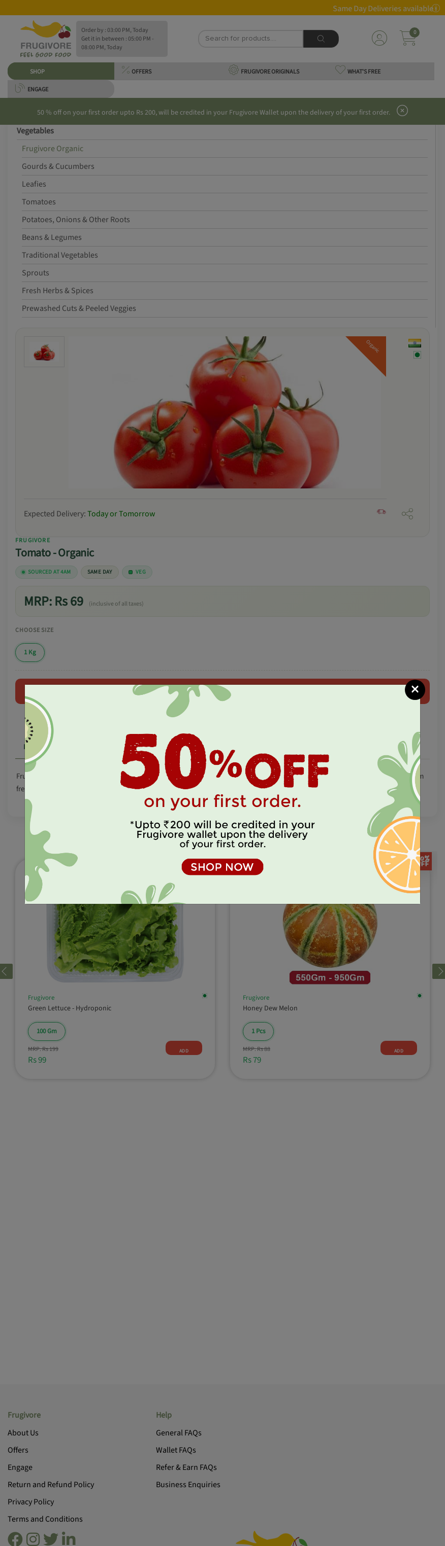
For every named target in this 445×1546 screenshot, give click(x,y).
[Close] (415, 690)
